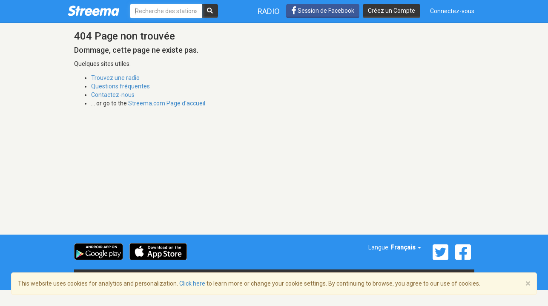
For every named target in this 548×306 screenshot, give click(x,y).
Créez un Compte (391, 10)
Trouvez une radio (115, 77)
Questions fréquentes (120, 86)
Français (406, 247)
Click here (192, 283)
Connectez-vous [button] (452, 11)
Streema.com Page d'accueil (166, 103)
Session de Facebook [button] (322, 10)
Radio (269, 11)
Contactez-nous (113, 94)
